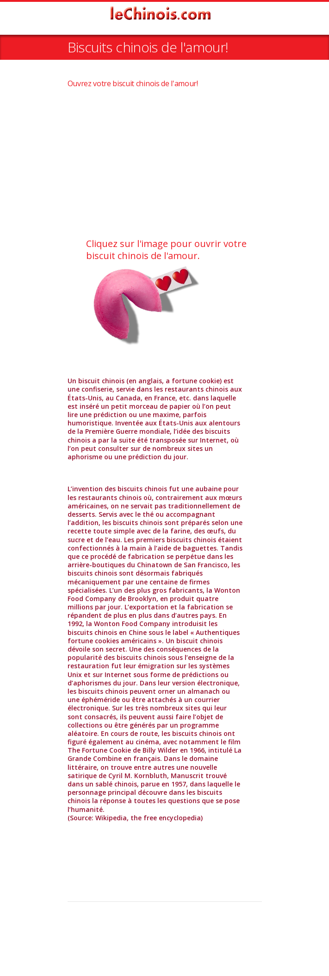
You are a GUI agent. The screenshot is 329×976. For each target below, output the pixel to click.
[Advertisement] (165, 163)
